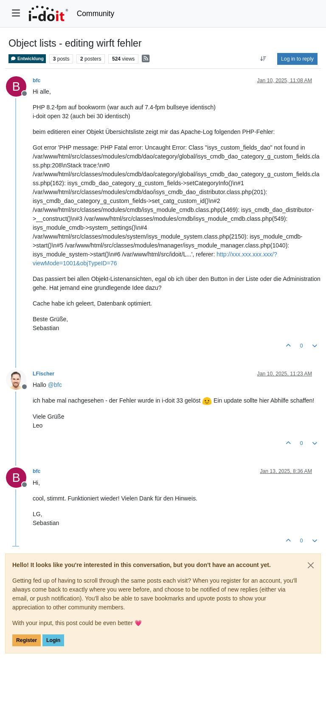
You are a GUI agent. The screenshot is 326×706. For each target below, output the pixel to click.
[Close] (310, 565)
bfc (36, 80)
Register (26, 640)
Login (53, 640)
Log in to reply (297, 59)
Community (96, 13)
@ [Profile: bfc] (55, 384)
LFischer (43, 374)
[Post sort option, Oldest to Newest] (263, 59)
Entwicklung (27, 58)
